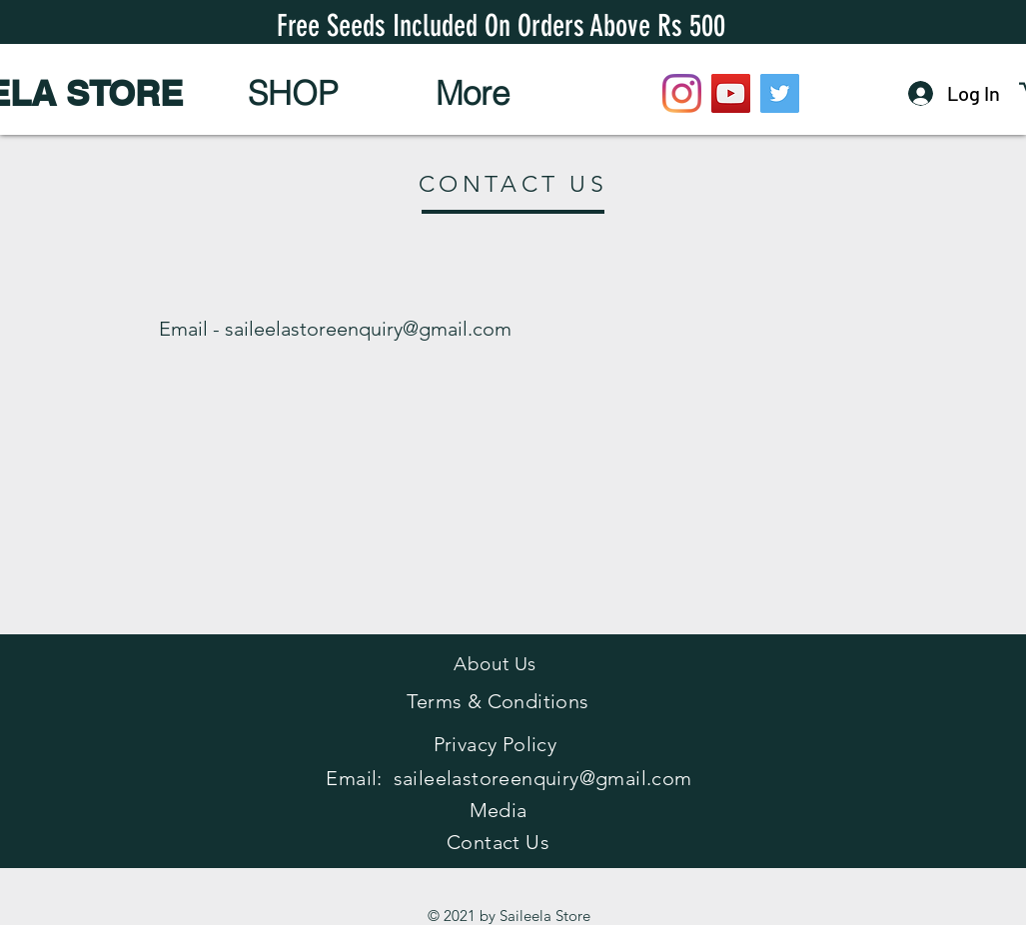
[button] (293, 93)
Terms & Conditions (497, 701)
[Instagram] (681, 93)
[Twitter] (779, 93)
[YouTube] (730, 93)
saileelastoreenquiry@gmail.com (368, 329)
